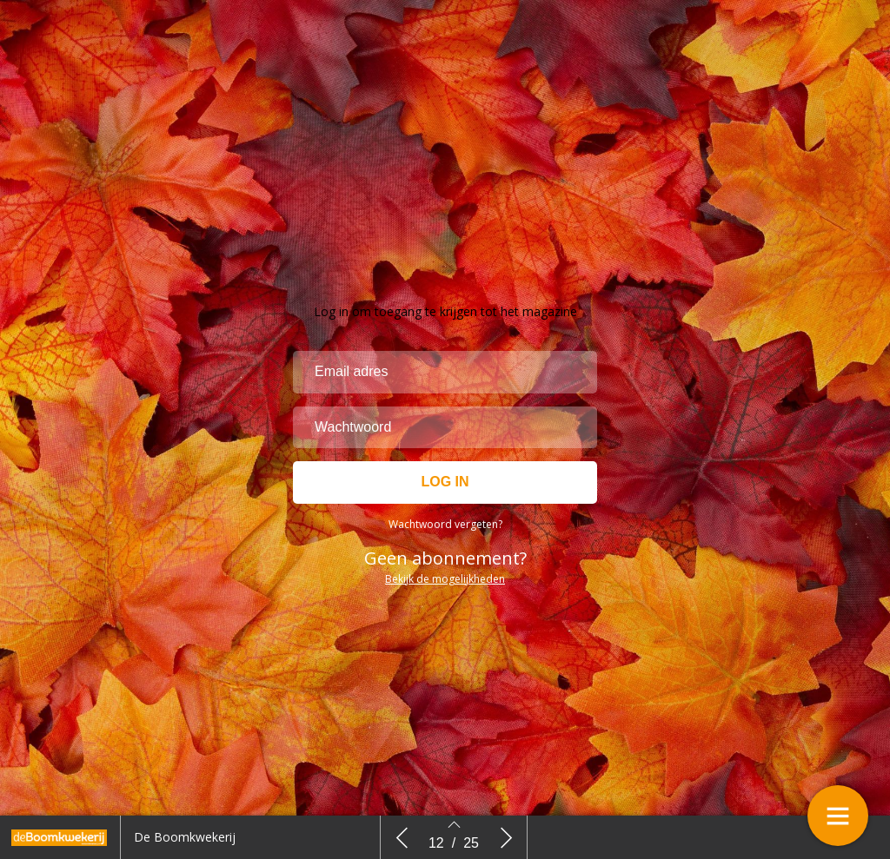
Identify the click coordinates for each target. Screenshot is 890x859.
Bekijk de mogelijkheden (445, 579)
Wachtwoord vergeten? (445, 524)
